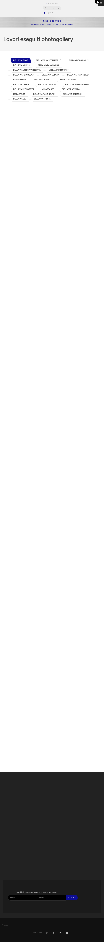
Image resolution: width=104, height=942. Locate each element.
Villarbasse (48, 89)
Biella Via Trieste (42, 99)
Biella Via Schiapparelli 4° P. (27, 70)
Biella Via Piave (20, 60)
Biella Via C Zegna (50, 75)
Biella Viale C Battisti (23, 89)
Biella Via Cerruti (21, 84)
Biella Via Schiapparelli (77, 84)
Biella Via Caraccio (47, 84)
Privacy (5, 925)
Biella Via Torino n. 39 (79, 60)
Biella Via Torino (68, 79)
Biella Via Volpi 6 (21, 65)
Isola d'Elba (19, 94)
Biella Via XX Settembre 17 (48, 60)
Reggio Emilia (19, 79)
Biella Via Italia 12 (42, 79)
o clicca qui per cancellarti (49, 892)
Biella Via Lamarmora (48, 65)
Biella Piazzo (19, 99)
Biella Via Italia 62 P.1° (77, 75)
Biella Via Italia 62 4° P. (44, 94)
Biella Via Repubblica (23, 75)
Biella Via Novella (71, 89)
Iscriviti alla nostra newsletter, (37, 892)
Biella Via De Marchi (72, 94)
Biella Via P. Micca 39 (59, 70)
